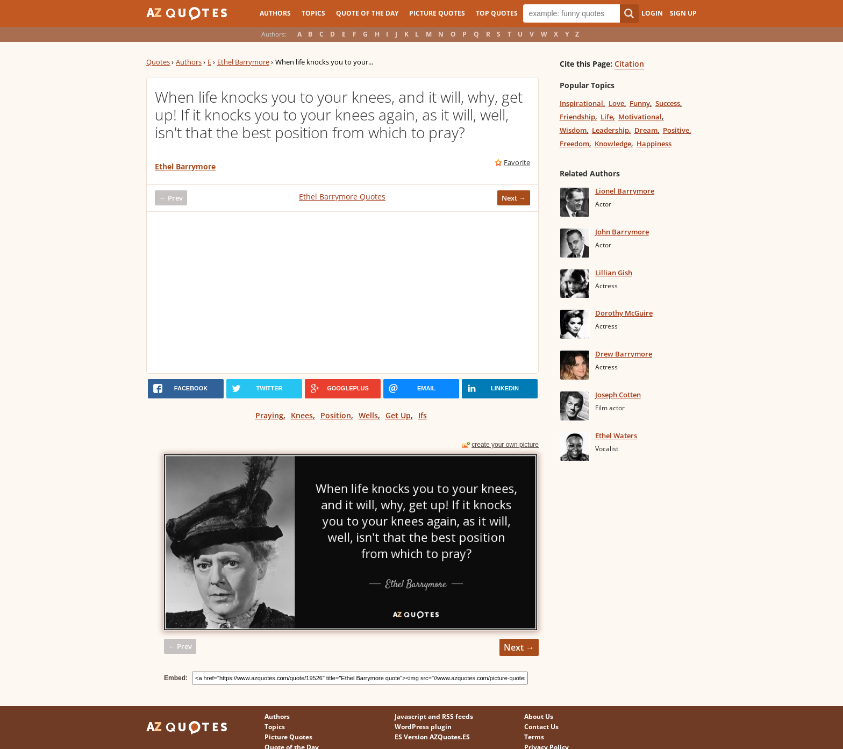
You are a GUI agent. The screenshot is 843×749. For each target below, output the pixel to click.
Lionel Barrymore (624, 191)
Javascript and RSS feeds (434, 716)
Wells (368, 415)
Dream (646, 130)
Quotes (158, 62)
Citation (629, 64)
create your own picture (505, 444)
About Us (538, 716)
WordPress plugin (423, 726)
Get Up (398, 415)
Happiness (654, 143)
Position (335, 415)
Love (616, 103)
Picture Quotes (437, 13)
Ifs (422, 415)
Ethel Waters (616, 435)
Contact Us (541, 726)
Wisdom (573, 130)
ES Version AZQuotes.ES (432, 736)
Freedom (574, 143)
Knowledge (613, 143)
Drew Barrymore (623, 354)
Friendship (577, 117)
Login (652, 13)
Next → (514, 198)
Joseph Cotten (618, 395)
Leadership (610, 130)
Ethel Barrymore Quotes (342, 196)
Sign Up (683, 13)
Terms (534, 736)
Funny (640, 103)
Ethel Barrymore (243, 62)
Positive (676, 130)
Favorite (517, 162)
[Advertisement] (342, 292)
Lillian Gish (613, 272)
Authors (275, 13)
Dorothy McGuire (624, 313)
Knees (302, 415)
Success (667, 103)
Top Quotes (497, 13)
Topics (313, 13)
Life (607, 117)
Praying (269, 415)
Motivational (640, 117)
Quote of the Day (367, 13)
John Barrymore (622, 232)
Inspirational (581, 103)
